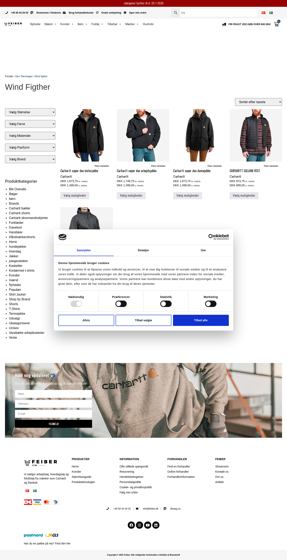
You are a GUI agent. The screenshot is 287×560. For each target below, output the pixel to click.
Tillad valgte (143, 320)
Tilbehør (114, 24)
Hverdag (15, 251)
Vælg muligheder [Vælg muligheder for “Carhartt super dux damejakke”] (187, 195)
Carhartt (66, 176)
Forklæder (16, 222)
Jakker (13, 256)
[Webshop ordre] (258, 102)
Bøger (13, 194)
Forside (9, 76)
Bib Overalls (17, 189)
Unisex (14, 328)
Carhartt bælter (19, 208)
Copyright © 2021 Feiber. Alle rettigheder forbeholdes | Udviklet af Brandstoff (143, 555)
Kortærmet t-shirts (21, 270)
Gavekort (15, 227)
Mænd (50, 24)
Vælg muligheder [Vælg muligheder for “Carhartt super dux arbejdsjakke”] (131, 195)
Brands (14, 203)
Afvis (86, 320)
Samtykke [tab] (84, 250)
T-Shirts (14, 309)
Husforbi (148, 24)
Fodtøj (97, 24)
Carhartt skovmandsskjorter (28, 218)
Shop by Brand (19, 299)
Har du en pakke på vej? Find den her (47, 543)
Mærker (132, 24)
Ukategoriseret (19, 323)
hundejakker (17, 246)
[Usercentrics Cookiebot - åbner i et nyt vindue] (211, 237)
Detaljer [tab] (143, 250)
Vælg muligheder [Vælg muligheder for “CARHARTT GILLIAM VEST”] (244, 195)
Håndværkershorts (22, 237)
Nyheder (35, 24)
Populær (15, 289)
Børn (82, 24)
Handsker (16, 232)
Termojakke (17, 313)
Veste (13, 337)
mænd (13, 280)
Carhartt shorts (19, 213)
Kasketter (16, 265)
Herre (13, 242)
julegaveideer (18, 261)
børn (12, 198)
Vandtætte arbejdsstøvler (26, 332)
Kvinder (67, 24)
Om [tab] (203, 250)
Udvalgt (14, 318)
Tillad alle (200, 320)
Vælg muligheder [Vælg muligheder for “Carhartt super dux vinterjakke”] (75, 195)
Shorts (13, 304)
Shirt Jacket (17, 294)
